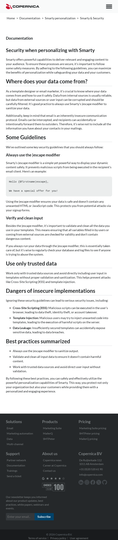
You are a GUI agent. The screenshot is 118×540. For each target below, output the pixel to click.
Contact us (49, 470)
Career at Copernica (54, 465)
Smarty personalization (60, 18)
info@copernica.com (91, 474)
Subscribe (44, 516)
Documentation (29, 18)
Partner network (16, 460)
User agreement (79, 538)
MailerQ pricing (88, 438)
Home (11, 18)
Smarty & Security (92, 18)
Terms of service (37, 538)
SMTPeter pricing (89, 433)
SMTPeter (49, 438)
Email (10, 428)
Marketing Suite (52, 428)
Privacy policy (58, 538)
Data (9, 438)
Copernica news (52, 460)
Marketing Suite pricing (92, 428)
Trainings (12, 470)
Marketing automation (20, 433)
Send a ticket (14, 476)
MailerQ (48, 433)
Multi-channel (15, 444)
